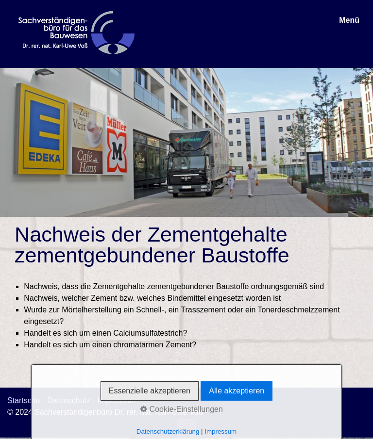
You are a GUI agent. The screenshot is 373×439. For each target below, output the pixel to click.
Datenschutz (68, 400)
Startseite (23, 400)
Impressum (116, 400)
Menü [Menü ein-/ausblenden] (349, 20)
